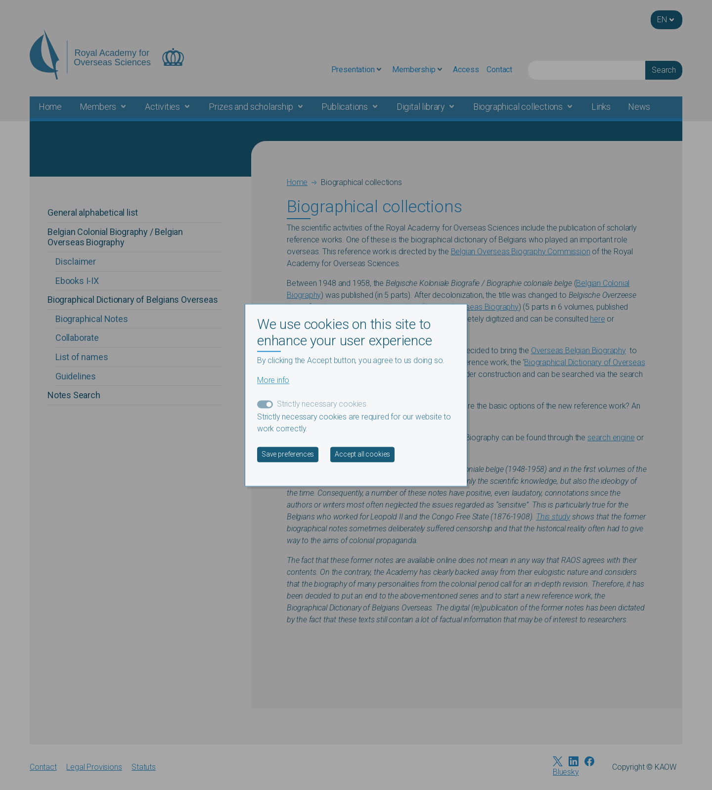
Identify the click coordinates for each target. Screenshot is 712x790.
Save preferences (288, 454)
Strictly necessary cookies (321, 404)
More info (273, 380)
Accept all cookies (362, 454)
